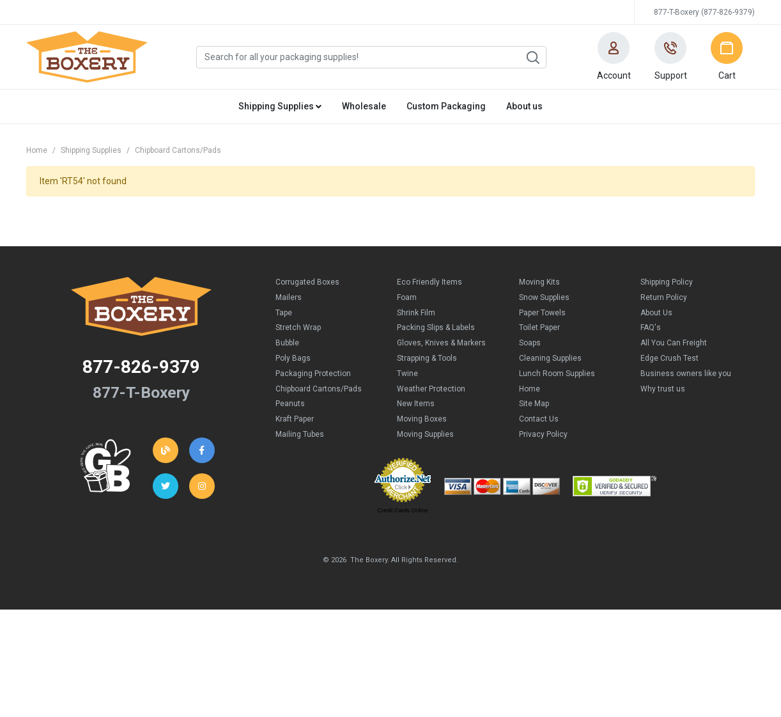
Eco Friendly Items (429, 282)
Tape (283, 312)
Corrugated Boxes (307, 282)
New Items (416, 403)
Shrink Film (416, 312)
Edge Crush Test (669, 358)
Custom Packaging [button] (446, 106)
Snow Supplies (544, 297)
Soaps (530, 342)
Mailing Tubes (299, 434)
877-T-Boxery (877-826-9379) (704, 12)
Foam (407, 297)
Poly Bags (293, 358)
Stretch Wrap (298, 327)
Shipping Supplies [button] (279, 106)
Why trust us (662, 388)
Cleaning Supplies (550, 358)
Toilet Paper (539, 327)
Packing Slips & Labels (436, 327)
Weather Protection (431, 388)
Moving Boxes (422, 418)
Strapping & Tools (427, 358)
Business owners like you (685, 373)
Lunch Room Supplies (557, 373)
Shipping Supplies (91, 150)
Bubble (287, 342)
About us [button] (524, 106)
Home (36, 150)
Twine (407, 373)
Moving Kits (539, 282)
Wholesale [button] (364, 106)
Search (532, 57)
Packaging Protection (313, 373)
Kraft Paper (294, 418)
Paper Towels (542, 312)
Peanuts (290, 403)
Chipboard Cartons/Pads (178, 150)
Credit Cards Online (402, 510)
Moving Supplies (425, 434)
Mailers (288, 297)
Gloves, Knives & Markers (441, 342)
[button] (613, 57)
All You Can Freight (673, 342)
